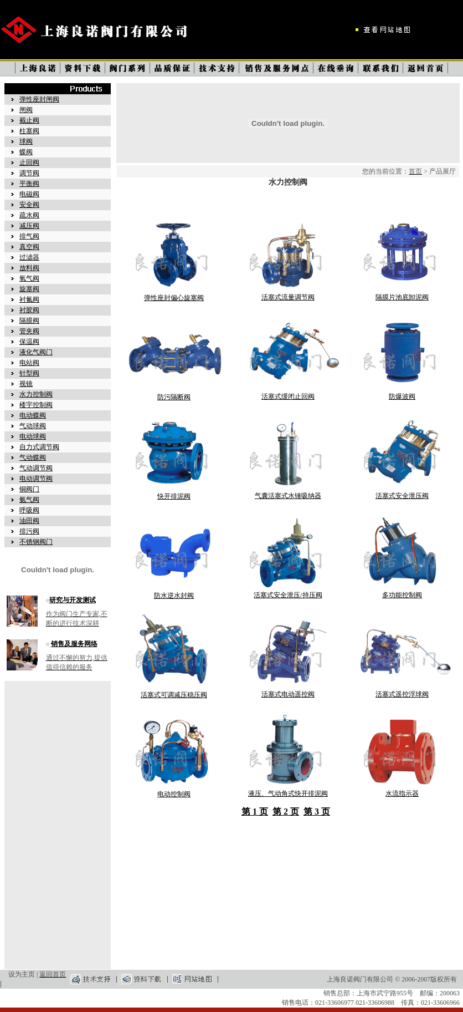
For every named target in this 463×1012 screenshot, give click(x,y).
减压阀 (29, 226)
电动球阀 (32, 436)
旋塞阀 (29, 289)
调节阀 (29, 173)
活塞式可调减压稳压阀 (174, 695)
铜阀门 (29, 489)
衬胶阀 (29, 310)
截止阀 (29, 120)
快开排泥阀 (174, 496)
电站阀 (29, 363)
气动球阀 (32, 426)
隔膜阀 (29, 320)
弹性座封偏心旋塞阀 (174, 298)
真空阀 (29, 247)
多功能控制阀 (402, 595)
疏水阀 (29, 215)
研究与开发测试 (72, 600)
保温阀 (29, 341)
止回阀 (29, 162)
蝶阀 (26, 152)
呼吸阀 (29, 510)
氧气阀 (29, 278)
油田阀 (29, 521)
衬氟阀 (29, 299)
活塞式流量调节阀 (288, 297)
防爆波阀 (402, 396)
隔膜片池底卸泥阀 (402, 297)
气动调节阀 (36, 468)
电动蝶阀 (32, 415)
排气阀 (29, 236)
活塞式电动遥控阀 (288, 694)
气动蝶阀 (32, 457)
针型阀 (29, 373)
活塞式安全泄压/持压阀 (288, 595)
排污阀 (29, 531)
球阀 (26, 141)
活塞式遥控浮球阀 (402, 694)
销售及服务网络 (74, 644)
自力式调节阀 (39, 447)
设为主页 (21, 974)
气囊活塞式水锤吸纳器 (288, 496)
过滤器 (29, 257)
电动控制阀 (174, 794)
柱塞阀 (29, 131)
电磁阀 (29, 194)
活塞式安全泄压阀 (402, 496)
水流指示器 (402, 793)
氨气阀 (29, 500)
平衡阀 (29, 183)
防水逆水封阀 (174, 595)
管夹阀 (29, 331)
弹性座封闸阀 (39, 99)
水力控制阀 (36, 394)
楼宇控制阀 (36, 405)
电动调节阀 (36, 478)
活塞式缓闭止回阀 (288, 396)
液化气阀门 (36, 352)
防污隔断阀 (174, 397)
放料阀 (29, 268)
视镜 (26, 384)
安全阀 (29, 204)
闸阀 (26, 110)
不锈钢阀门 (36, 542)
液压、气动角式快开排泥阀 (288, 793)
